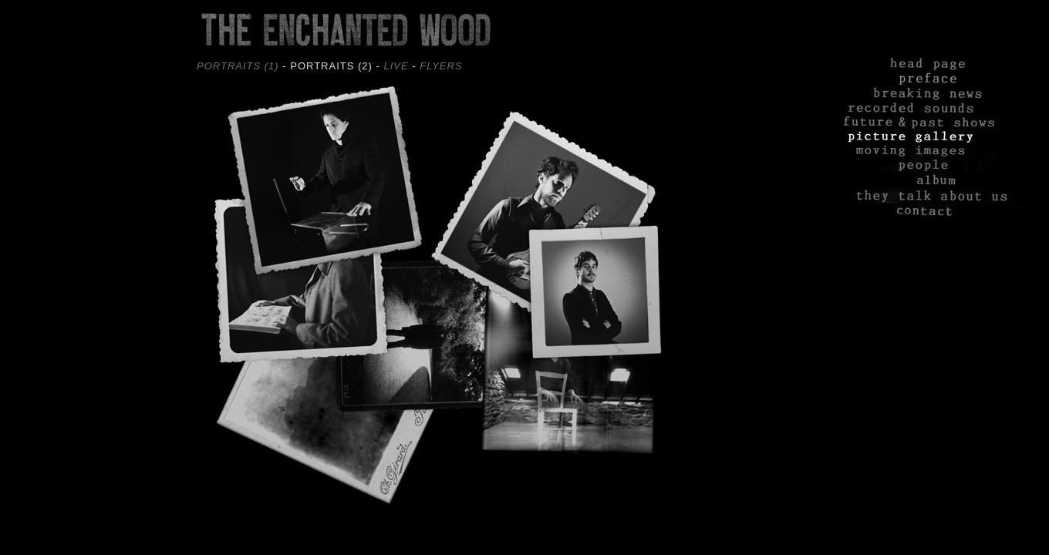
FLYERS (441, 66)
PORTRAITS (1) (238, 66)
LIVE (395, 66)
